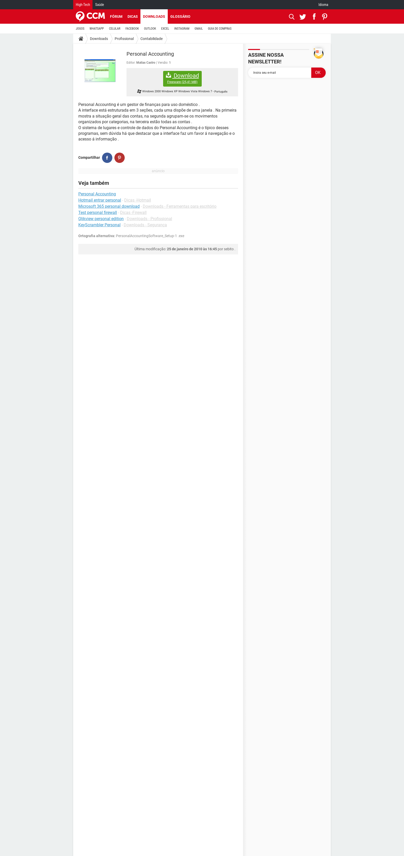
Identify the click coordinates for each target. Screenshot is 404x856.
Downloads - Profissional (149, 218)
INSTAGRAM (181, 28)
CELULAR (114, 28)
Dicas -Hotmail (137, 200)
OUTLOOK (150, 28)
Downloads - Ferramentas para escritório (179, 206)
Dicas (133, 16)
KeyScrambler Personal (99, 224)
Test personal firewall (97, 212)
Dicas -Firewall (133, 212)
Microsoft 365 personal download (109, 206)
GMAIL (199, 28)
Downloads (154, 16)
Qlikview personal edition (101, 218)
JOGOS (80, 28)
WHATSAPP (97, 28)
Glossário (180, 16)
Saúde (99, 5)
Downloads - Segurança (145, 224)
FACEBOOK (132, 28)
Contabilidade (151, 39)
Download (182, 78)
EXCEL (165, 28)
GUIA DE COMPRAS (219, 28)
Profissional (124, 39)
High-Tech (83, 5)
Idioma (323, 5)
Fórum (116, 16)
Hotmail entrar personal (99, 200)
